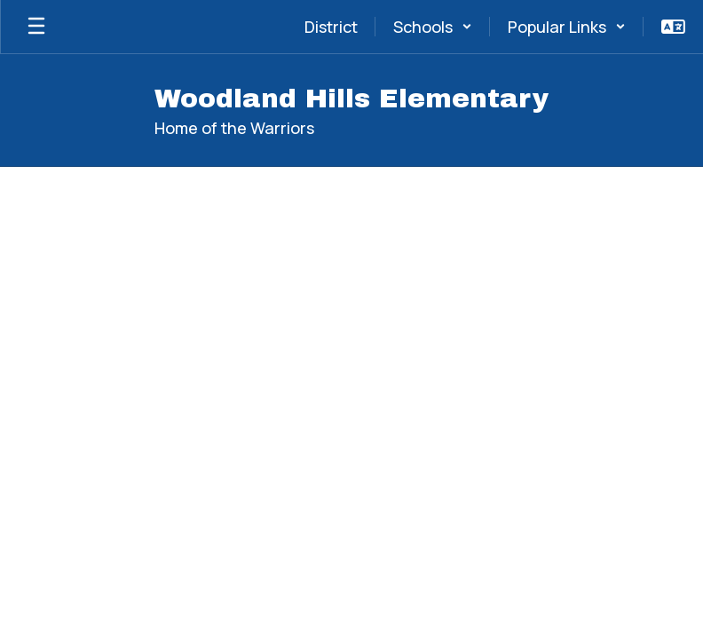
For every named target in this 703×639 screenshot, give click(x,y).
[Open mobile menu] (36, 26)
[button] (432, 26)
